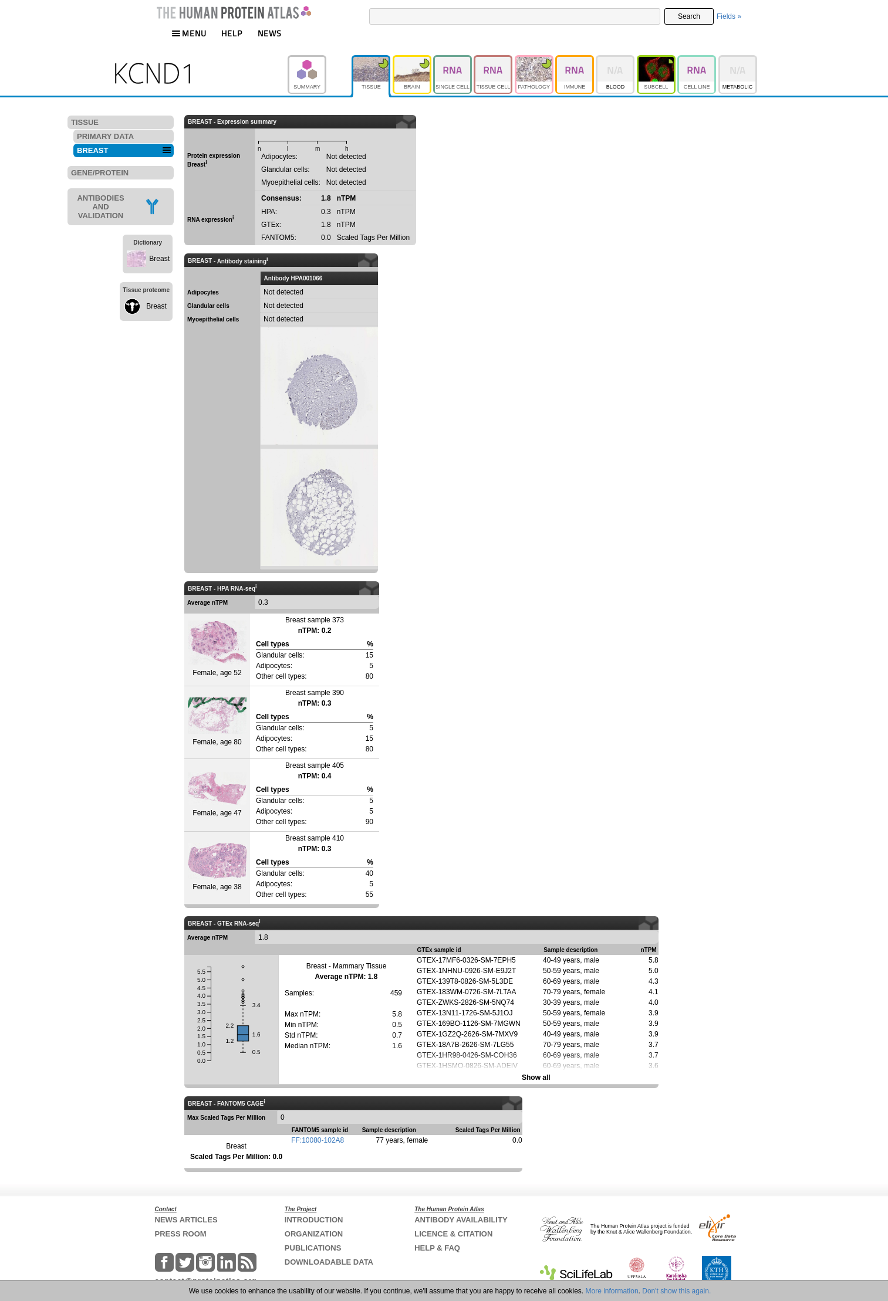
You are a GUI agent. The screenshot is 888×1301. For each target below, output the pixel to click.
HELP (231, 33)
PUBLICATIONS (313, 1248)
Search (689, 16)
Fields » (729, 16)
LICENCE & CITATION (453, 1233)
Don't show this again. (676, 1291)
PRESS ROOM (181, 1233)
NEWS (270, 33)
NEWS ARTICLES (186, 1219)
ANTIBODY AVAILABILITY (460, 1219)
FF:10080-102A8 (317, 1140)
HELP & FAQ (437, 1248)
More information (612, 1291)
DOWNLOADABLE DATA (329, 1262)
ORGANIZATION (314, 1233)
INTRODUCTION (314, 1219)
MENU (189, 33)
